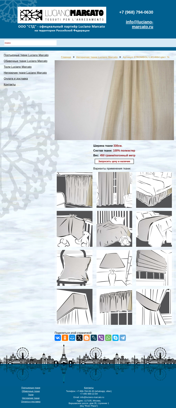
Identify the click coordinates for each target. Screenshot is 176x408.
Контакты (10, 84)
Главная (66, 57)
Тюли (30, 394)
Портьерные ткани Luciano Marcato (26, 55)
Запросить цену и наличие (114, 161)
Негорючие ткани (31, 398)
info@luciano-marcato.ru (139, 24)
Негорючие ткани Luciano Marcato (25, 72)
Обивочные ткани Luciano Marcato (25, 61)
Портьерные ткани (30, 387)
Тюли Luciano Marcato (18, 66)
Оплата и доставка (16, 78)
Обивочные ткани (31, 391)
